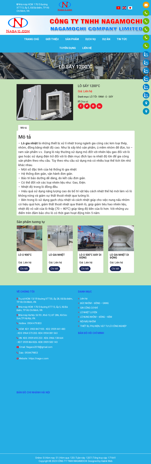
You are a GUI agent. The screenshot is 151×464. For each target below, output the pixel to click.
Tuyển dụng (67, 48)
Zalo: (20, 352)
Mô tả (23, 127)
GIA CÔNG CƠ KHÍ (89, 307)
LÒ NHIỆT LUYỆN (88, 312)
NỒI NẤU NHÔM (88, 321)
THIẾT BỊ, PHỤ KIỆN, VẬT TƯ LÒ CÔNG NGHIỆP (103, 326)
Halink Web (106, 461)
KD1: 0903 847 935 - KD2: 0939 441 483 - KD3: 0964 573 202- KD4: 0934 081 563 (41, 331)
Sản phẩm (72, 39)
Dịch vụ (90, 39)
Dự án (106, 39)
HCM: (20, 329)
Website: (22, 358)
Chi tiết (24, 268)
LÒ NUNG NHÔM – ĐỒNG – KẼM (96, 317)
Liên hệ (87, 48)
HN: (19, 338)
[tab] (23, 128)
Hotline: (22, 323)
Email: (21, 347)
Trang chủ (31, 39)
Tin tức (122, 39)
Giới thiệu (52, 39)
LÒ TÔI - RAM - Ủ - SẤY (101, 96)
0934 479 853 (34, 323)
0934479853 (31, 352)
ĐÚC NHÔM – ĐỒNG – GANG (94, 303)
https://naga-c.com (39, 358)
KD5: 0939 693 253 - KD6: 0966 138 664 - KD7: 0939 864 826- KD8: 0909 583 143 (40, 340)
